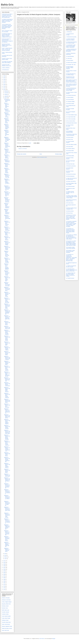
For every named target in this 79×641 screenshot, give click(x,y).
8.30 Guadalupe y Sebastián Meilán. (69, 132)
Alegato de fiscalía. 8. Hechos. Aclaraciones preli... (7, 151)
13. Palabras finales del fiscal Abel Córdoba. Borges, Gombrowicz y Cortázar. (70, 275)
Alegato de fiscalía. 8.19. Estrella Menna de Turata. (6, 254)
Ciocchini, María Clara (6, 622)
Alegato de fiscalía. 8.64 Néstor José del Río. (7, 416)
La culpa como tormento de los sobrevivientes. (71, 179)
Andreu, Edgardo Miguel (6, 601)
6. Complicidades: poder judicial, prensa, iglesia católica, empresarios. (70, 46)
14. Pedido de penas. (70, 278)
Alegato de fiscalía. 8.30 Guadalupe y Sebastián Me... (7, 311)
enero (5, 558)
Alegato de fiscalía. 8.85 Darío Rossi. (7, 475)
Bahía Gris (7, 4)
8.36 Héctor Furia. (69, 139)
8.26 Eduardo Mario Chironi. (71, 122)
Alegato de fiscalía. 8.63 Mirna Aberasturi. (7, 405)
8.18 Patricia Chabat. (70, 103)
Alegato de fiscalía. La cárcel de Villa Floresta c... (7, 217)
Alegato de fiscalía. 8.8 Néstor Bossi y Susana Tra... (7, 188)
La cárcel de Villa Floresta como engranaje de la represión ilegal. (71, 89)
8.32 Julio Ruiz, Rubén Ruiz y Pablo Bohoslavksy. (71, 135)
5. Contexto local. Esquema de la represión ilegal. (71, 42)
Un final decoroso (5, 69)
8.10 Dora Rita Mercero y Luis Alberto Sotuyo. (71, 74)
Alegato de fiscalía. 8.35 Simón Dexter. (7, 323)
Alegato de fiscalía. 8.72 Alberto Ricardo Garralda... (7, 437)
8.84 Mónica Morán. (70, 211)
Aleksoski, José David (6, 599)
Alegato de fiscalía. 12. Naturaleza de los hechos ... (7, 538)
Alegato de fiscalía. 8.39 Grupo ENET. (7, 343)
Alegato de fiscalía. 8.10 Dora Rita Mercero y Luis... (7, 193)
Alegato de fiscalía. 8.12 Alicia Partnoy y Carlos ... (7, 223)
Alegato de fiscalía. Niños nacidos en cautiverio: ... (7, 205)
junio (5, 555)
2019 (4, 81)
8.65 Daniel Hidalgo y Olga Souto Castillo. (71, 184)
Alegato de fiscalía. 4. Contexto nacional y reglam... (6, 126)
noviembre (6, 92)
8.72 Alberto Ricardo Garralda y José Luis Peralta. (70, 192)
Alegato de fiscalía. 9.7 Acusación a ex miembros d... (7, 521)
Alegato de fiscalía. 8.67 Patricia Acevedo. (7, 427)
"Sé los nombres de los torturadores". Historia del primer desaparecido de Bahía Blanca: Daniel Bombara (7, 26)
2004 (4, 572)
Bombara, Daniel (5, 605)
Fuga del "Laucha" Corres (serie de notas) (7, 59)
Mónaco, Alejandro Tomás (7, 626)
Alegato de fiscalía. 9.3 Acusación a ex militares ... (7, 497)
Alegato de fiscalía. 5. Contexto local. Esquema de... (6, 133)
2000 (4, 577)
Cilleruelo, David (5, 620)
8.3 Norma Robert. (69, 60)
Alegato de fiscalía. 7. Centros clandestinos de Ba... (7, 145)
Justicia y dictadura (5, 67)
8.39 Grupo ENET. (69, 146)
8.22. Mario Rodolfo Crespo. (71, 114)
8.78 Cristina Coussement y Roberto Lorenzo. (71, 200)
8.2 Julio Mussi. (69, 58)
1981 (4, 582)
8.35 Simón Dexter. (69, 137)
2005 (4, 570)
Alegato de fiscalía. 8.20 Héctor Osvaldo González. (7, 260)
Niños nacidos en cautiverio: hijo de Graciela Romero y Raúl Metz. (71, 85)
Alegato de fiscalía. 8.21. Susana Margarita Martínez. (6, 266)
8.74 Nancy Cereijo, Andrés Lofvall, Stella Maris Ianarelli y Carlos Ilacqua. (71, 196)
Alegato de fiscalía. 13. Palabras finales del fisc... (7, 544)
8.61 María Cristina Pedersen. (69, 172)
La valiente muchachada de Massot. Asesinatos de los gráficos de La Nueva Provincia (7, 21)
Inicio (41, 154)
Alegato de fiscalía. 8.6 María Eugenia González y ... (7, 182)
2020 (4, 79)
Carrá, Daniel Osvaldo (6, 616)
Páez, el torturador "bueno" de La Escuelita (7, 31)
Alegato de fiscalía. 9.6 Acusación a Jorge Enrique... (7, 515)
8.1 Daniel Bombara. (70, 56)
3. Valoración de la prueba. (71, 36)
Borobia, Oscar (5, 608)
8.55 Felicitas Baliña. (70, 155)
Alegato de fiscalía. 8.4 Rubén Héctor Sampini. (7, 170)
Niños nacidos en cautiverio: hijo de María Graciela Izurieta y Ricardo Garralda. (71, 81)
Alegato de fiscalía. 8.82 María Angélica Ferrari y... (7, 465)
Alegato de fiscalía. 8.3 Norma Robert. (7, 165)
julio (5, 553)
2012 (4, 89)
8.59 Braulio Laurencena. (71, 165)
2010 (4, 562)
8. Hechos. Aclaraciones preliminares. (70, 54)
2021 (4, 77)
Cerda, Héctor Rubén (6, 618)
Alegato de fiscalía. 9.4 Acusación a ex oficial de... (7, 503)
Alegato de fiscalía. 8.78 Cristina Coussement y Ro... (7, 448)
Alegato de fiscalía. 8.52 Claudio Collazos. (7, 348)
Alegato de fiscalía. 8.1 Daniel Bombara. (7, 156)
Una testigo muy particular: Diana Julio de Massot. (7, 62)
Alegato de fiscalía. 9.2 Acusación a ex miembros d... (7, 491)
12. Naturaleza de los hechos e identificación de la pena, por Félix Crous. (71, 270)
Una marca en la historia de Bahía (7, 100)
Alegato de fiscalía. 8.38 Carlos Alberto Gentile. (7, 338)
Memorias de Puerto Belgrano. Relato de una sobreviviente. (6, 45)
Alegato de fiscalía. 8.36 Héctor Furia (7, 327)
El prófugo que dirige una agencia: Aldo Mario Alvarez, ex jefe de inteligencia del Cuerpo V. (7, 35)
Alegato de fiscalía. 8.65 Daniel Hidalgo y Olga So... (7, 421)
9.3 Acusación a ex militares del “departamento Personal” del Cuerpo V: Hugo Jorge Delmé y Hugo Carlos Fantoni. (71, 236)
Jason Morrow (41, 638)
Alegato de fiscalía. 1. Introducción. (7, 110)
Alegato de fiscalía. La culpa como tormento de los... (7, 411)
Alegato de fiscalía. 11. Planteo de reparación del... (7, 532)
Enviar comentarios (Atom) (42, 157)
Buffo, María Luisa (5, 610)
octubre (6, 94)
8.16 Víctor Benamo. (70, 99)
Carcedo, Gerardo (5, 612)
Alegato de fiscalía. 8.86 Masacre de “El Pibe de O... (7, 480)
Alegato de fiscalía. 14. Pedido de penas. (7, 550)
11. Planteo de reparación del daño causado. (71, 266)
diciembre (6, 91)
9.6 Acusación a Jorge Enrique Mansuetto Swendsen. (70, 251)
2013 (4, 87)
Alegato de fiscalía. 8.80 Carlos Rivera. (7, 454)
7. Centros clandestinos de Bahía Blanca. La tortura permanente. (71, 50)
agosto (5, 97)
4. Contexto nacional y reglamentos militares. (70, 39)
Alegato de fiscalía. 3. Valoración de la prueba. (6, 120)
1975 (4, 587)
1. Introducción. (69, 31)
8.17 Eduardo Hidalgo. (70, 101)
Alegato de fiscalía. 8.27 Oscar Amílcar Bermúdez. (7, 300)
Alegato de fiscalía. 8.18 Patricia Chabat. (7, 248)
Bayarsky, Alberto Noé (6, 603)
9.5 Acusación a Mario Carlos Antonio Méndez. (70, 248)
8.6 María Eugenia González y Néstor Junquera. (69, 67)
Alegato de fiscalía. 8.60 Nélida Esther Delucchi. (7, 389)
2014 (4, 86)
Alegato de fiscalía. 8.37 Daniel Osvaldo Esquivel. (7, 332)
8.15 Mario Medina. (70, 97)
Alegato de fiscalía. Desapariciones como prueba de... (7, 199)
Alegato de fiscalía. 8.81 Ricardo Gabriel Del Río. (7, 459)
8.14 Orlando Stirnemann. (71, 95)
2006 (4, 569)
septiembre (6, 96)
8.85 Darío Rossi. (69, 213)
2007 (4, 567)
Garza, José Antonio (6, 624)
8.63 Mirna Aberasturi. (70, 176)
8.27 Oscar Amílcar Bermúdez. (69, 125)
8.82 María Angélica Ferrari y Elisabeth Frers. (71, 208)
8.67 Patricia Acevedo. (70, 186)
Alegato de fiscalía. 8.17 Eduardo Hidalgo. (7, 243)
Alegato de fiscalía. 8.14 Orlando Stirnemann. (7, 229)
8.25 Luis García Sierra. (70, 120)
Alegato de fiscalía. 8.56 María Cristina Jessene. (7, 368)
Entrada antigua (58, 154)
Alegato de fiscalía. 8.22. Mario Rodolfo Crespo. (6, 273)
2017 (4, 82)
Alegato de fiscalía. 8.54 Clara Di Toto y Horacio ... (7, 358)
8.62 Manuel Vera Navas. (71, 174)
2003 (4, 574)
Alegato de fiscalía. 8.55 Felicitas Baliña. (7, 363)
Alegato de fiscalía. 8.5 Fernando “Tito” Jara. (7, 176)
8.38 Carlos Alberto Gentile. (71, 144)
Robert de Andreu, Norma (7, 628)
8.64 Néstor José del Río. (71, 181)
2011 (4, 560)
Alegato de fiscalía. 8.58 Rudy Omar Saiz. (7, 379)
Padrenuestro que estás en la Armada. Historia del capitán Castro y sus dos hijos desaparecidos (7, 16)
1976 (4, 586)
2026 (4, 75)
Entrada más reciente (21, 154)
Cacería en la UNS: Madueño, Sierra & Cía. (6, 65)
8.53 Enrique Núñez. (70, 150)
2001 (4, 576)
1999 (4, 579)
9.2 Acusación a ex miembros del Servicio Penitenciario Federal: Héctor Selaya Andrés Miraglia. (70, 230)
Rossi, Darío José (5, 630)
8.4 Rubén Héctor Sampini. (71, 62)
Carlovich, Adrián (5, 614)
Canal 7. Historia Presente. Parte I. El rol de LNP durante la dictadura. (7, 49)
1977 (4, 584)
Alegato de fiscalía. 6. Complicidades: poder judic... (7, 139)
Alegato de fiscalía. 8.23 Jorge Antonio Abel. (7, 278)
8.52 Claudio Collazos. (70, 148)
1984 (4, 581)
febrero (5, 556)
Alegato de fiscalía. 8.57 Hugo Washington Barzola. (7, 374)
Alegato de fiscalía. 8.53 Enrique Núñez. (7, 353)
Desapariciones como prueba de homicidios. (70, 77)
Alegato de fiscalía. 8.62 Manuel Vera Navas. (7, 401)
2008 (4, 565)
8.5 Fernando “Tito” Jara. (71, 64)
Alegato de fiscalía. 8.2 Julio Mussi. (7, 160)
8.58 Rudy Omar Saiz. (70, 163)
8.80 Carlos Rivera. (70, 202)
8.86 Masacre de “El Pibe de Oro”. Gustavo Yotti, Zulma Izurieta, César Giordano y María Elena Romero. (71, 217)
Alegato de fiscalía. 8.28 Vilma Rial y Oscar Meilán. (7, 306)
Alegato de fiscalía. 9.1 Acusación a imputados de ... (7, 485)
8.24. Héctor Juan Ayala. (71, 118)
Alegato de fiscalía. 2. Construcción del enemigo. (7, 114)
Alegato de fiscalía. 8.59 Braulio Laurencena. (7, 384)
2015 (4, 84)
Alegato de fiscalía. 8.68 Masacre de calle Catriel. (7, 432)
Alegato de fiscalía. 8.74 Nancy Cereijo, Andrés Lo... (7, 443)
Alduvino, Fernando (6, 597)
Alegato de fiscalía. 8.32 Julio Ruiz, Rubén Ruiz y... (7, 317)
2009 (4, 564)
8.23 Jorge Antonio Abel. (71, 116)
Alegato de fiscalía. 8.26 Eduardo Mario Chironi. (7, 294)
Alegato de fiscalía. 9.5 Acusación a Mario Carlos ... (7, 509)
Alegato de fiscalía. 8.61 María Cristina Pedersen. (7, 395)
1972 (4, 589)
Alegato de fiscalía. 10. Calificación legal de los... (7, 526)
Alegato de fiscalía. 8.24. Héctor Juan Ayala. (7, 284)
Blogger (53, 638)
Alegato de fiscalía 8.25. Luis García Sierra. (7, 289)
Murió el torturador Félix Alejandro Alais (6, 105)
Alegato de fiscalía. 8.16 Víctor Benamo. (7, 238)
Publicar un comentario (22, 148)
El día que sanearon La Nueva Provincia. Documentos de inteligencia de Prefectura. (7, 40)
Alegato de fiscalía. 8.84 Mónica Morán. (7, 471)
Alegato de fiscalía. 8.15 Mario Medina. (7, 233)
